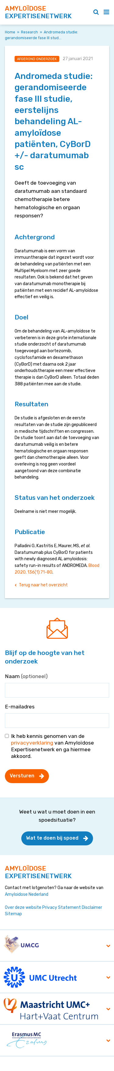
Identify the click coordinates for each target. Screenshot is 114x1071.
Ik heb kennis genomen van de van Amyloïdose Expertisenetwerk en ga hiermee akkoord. (52, 746)
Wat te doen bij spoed (52, 838)
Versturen (22, 776)
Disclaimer (92, 907)
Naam (26, 676)
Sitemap (13, 913)
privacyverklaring (32, 743)
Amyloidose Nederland (26, 894)
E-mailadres (20, 707)
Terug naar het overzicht (43, 585)
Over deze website (23, 907)
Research (29, 32)
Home (10, 32)
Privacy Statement (61, 907)
